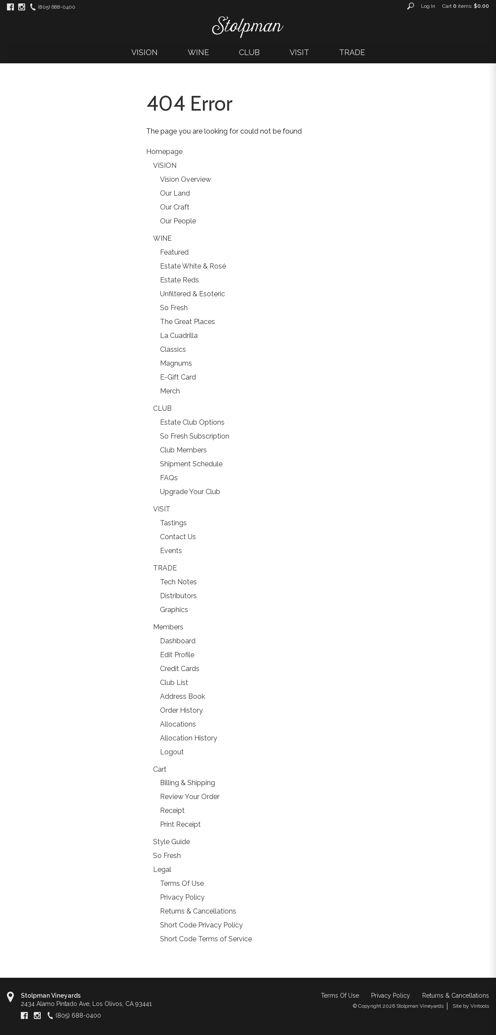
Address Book (182, 696)
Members (168, 627)
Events (171, 551)
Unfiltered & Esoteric (192, 294)
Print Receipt (180, 824)
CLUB (249, 52)
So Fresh (174, 308)
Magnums (176, 363)
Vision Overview (185, 179)
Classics (173, 349)
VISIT (299, 52)
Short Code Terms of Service (206, 939)
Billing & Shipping (187, 783)
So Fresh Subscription (194, 436)
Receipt (172, 810)
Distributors (178, 596)
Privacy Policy (182, 897)
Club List (174, 682)
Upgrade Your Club (190, 492)
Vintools (479, 1006)
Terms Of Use (182, 883)
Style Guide (171, 842)
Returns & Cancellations (198, 911)
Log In (428, 6)
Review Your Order (189, 797)
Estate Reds (179, 280)
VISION (144, 52)
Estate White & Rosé (193, 266)
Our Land (175, 193)
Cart (159, 769)
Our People (178, 221)
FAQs (169, 478)
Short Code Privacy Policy (201, 925)
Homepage (164, 151)
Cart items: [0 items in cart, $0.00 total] (465, 6)
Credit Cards (179, 669)
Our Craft (174, 207)
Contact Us (178, 537)
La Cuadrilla (179, 335)
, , (86, 1003)
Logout (172, 752)
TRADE (352, 52)
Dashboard (178, 641)
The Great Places (187, 322)
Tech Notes (178, 582)
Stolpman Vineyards (51, 995)
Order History (181, 710)
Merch (170, 391)
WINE (198, 52)
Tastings (173, 523)
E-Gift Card (178, 377)
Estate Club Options (192, 422)
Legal (162, 869)
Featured (174, 252)
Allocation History (188, 738)
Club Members (183, 450)
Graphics (174, 610)
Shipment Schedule (191, 464)
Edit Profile (177, 655)
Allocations (178, 724)
